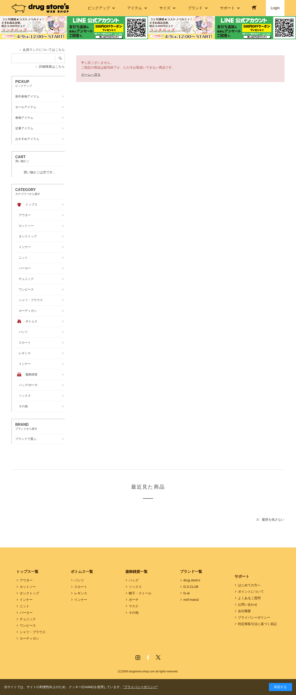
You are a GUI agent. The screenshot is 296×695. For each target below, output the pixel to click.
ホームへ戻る (91, 74)
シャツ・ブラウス (33, 632)
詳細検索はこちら (52, 66)
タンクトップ (29, 593)
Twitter (158, 657)
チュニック (28, 619)
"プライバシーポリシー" (140, 687)
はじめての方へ (249, 585)
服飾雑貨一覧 (136, 572)
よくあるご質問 (249, 598)
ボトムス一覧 (82, 572)
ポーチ (134, 599)
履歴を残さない (273, 519)
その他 (134, 612)
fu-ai (186, 593)
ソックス (135, 587)
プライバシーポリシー (254, 617)
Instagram (137, 657)
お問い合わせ (247, 604)
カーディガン (29, 638)
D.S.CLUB (190, 587)
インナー (26, 599)
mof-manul (191, 599)
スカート (80, 587)
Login (275, 8)
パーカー (26, 612)
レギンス (80, 593)
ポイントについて (251, 591)
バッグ (134, 580)
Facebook (148, 657)
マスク (134, 606)
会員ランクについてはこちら (44, 49)
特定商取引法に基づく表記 (257, 624)
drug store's (191, 580)
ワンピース (28, 625)
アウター (26, 580)
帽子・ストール (140, 593)
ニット (24, 606)
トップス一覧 (27, 572)
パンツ (79, 580)
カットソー (28, 587)
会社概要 (244, 611)
